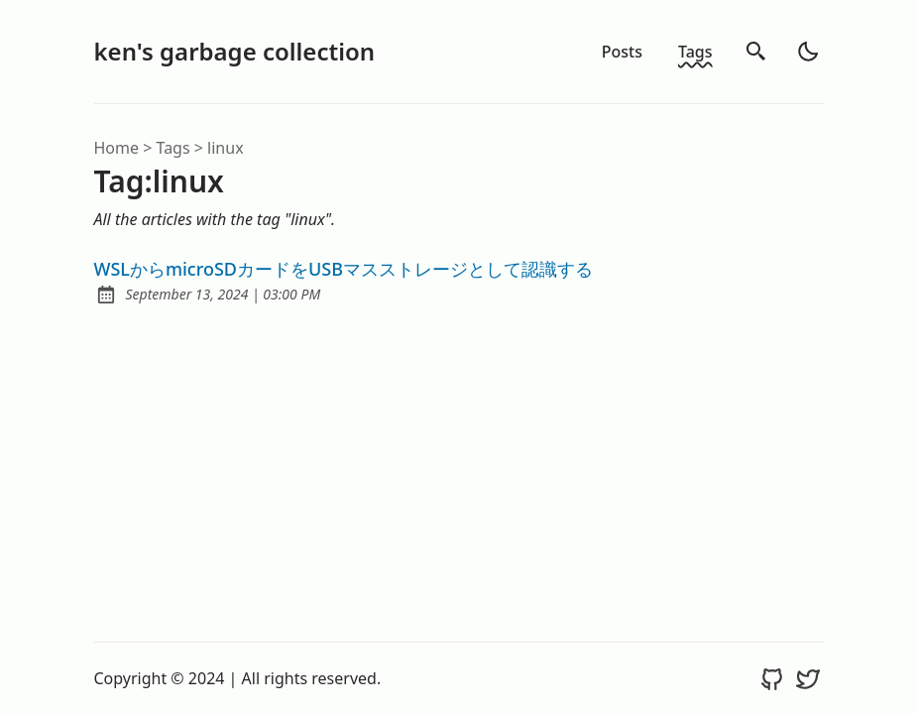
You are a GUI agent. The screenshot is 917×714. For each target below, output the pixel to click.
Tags (695, 51)
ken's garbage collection (235, 51)
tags (173, 148)
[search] (756, 51)
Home (117, 148)
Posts (622, 51)
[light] (808, 51)
